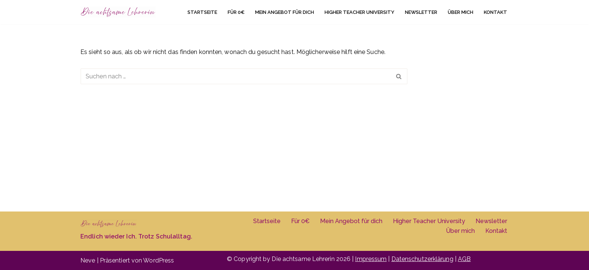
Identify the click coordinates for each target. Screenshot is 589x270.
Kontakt (495, 12)
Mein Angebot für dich (284, 12)
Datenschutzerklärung (422, 258)
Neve (87, 260)
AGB (464, 258)
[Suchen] (235, 76)
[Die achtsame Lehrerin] (118, 12)
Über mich (460, 12)
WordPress (158, 260)
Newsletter (421, 12)
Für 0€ (236, 12)
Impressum (371, 258)
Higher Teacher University (359, 12)
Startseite (202, 12)
